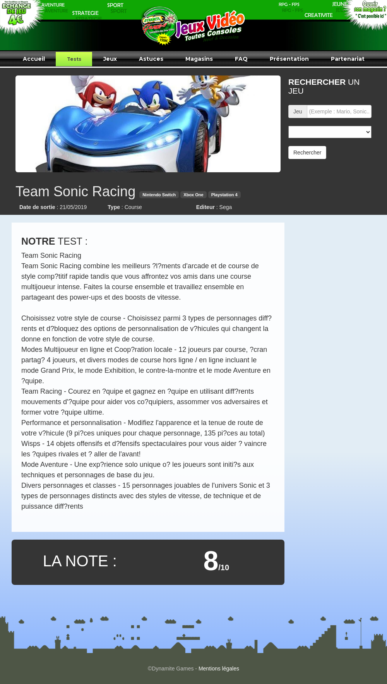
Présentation (289, 58)
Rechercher (307, 152)
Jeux (110, 58)
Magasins (199, 58)
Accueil (34, 58)
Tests (74, 59)
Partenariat (348, 58)
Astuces (151, 58)
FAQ (241, 58)
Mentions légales (219, 668)
